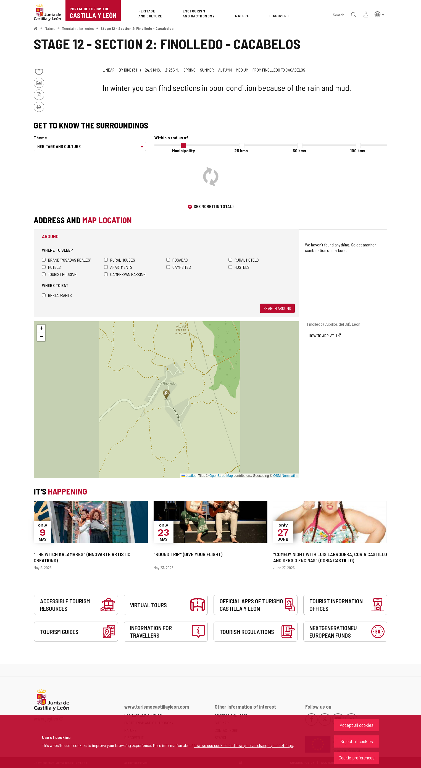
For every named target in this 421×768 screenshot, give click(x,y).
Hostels (238, 267)
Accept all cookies (356, 725)
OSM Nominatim (285, 476)
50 (300, 150)
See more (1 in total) (213, 206)
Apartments (118, 267)
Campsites (178, 267)
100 (358, 150)
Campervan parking (125, 274)
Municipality (183, 150)
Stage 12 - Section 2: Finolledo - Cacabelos (137, 28)
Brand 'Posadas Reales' (66, 259)
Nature (50, 28)
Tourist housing (59, 274)
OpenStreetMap (221, 476)
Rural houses (119, 259)
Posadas (177, 259)
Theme (40, 137)
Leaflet (188, 476)
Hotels (51, 267)
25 (241, 150)
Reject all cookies (356, 741)
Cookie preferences (357, 757)
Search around (277, 308)
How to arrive (322, 335)
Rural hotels (243, 259)
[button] (379, 13)
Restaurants (57, 295)
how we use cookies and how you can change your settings (243, 745)
